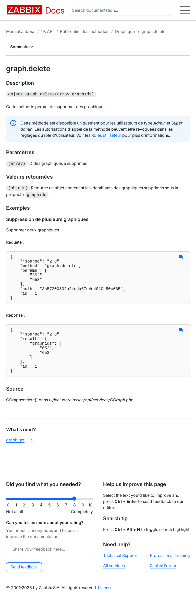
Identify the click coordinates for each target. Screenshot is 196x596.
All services (114, 565)
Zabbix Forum (163, 565)
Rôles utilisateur (106, 134)
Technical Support (120, 555)
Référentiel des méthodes (84, 31)
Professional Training (170, 555)
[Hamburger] (185, 10)
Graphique (125, 31)
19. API (47, 31)
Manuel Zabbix (20, 31)
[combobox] (122, 10)
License (105, 587)
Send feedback (24, 567)
